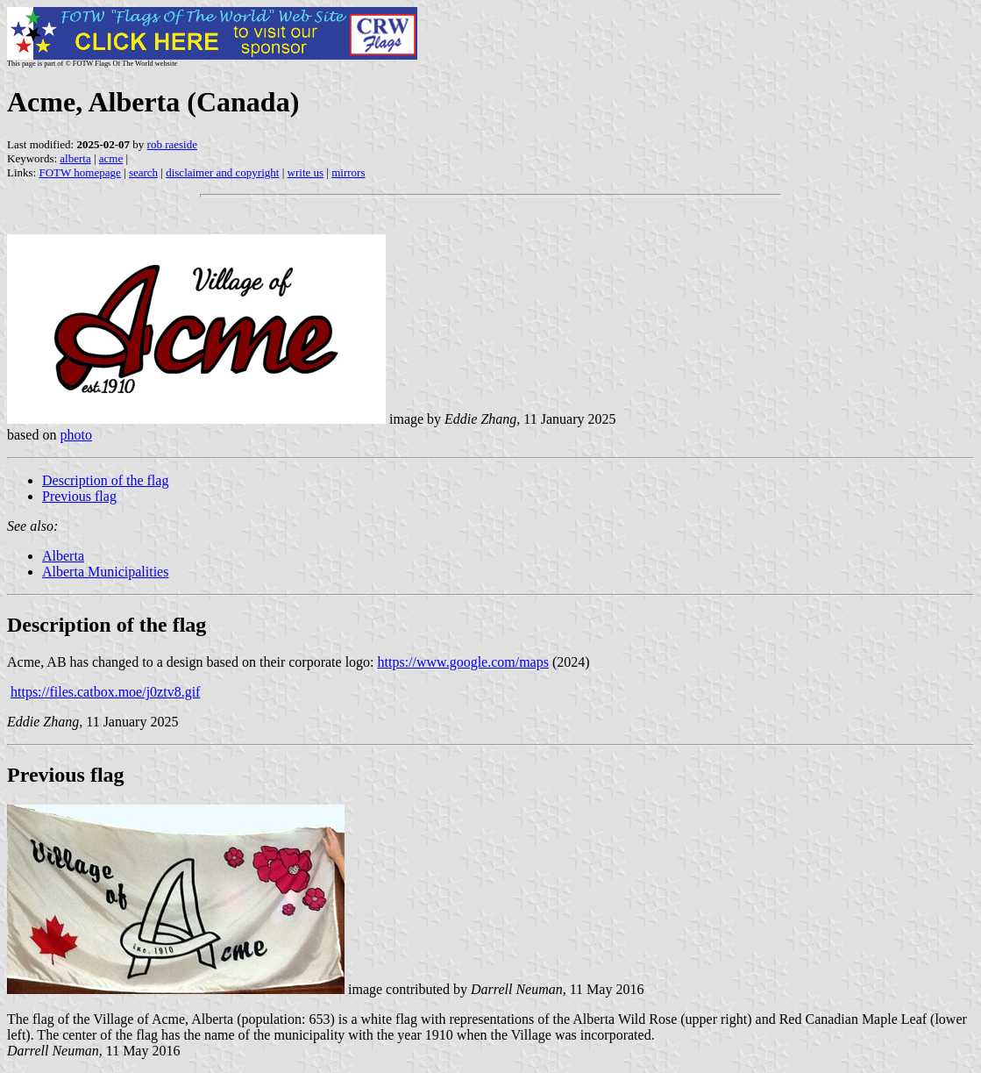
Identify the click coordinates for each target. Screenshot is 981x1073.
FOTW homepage (79, 172)
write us (306, 172)
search (143, 172)
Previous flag (79, 496)
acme (111, 158)
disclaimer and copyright (222, 172)
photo (75, 434)
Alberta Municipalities (105, 571)
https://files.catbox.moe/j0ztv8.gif (105, 691)
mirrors (348, 172)
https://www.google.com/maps (463, 662)
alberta (75, 158)
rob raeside (172, 144)
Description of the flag (105, 480)
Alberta (63, 555)
